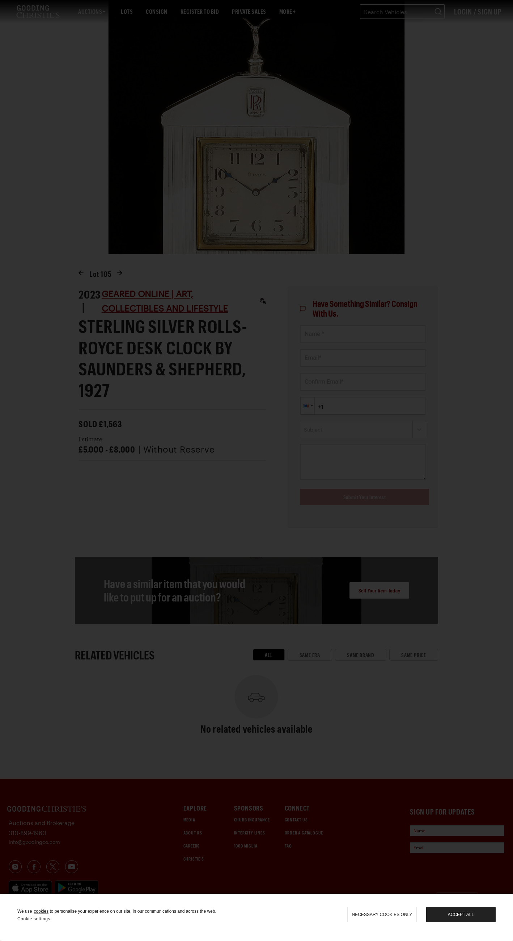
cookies (41, 911)
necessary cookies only (382, 914)
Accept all (461, 914)
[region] (256, 917)
